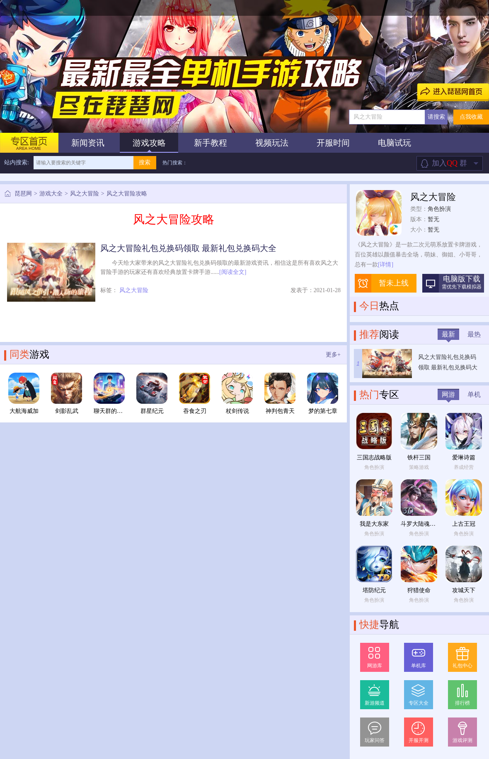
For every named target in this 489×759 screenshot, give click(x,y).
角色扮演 (439, 209)
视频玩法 (271, 142)
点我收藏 (471, 117)
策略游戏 (419, 467)
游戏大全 (51, 193)
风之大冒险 (84, 193)
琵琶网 (23, 193)
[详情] (385, 264)
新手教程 (210, 142)
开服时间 (333, 142)
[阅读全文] (232, 272)
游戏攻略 (149, 142)
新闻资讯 (87, 142)
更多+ (333, 354)
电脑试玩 (394, 142)
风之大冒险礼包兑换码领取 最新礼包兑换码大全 (188, 248)
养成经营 (464, 467)
